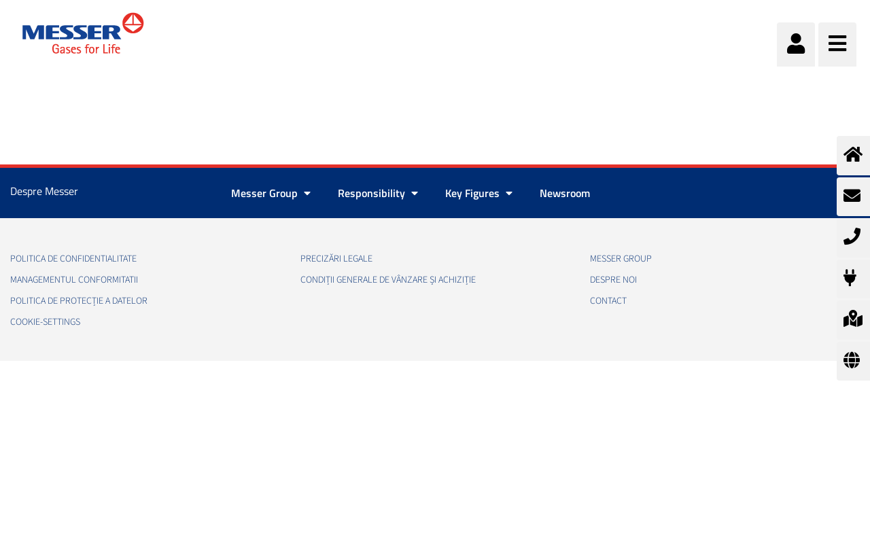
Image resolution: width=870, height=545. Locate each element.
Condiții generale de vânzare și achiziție (388, 280)
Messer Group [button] (271, 193)
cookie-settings (45, 322)
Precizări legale (336, 259)
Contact (608, 301)
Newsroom (565, 193)
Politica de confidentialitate (73, 259)
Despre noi (613, 280)
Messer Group (621, 259)
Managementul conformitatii (74, 280)
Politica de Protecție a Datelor (78, 301)
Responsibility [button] (378, 193)
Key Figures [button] (478, 193)
